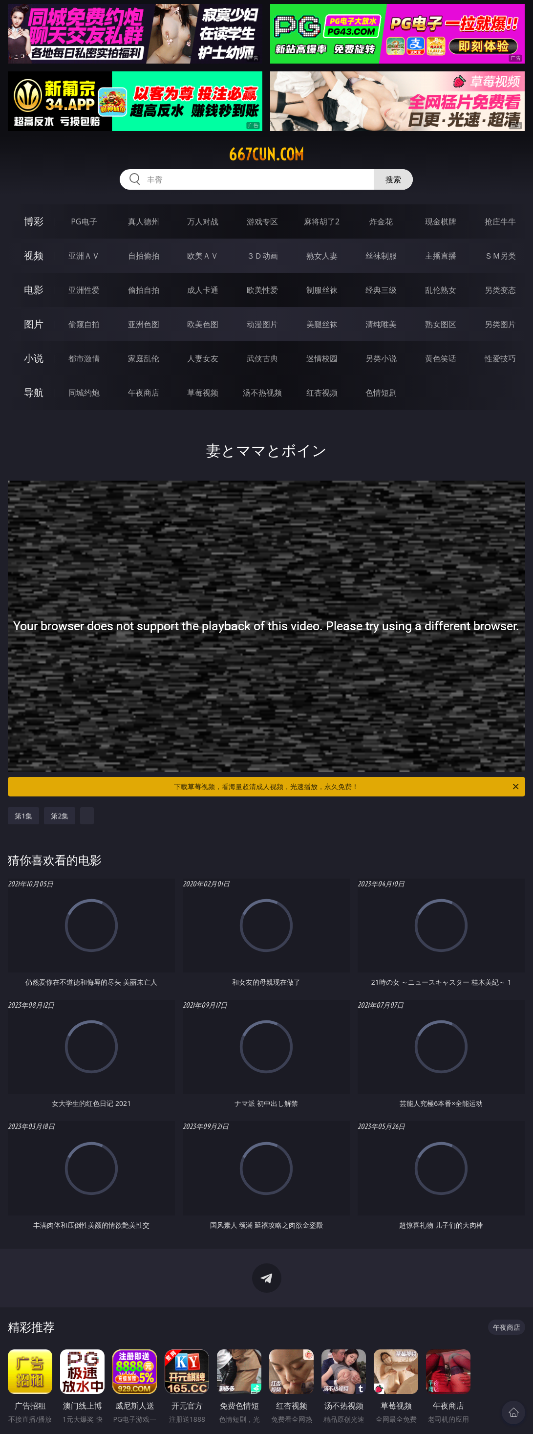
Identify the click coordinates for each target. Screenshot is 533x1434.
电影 (33, 289)
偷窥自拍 (84, 324)
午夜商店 (143, 392)
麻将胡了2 (322, 221)
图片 (33, 324)
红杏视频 (322, 392)
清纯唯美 (381, 324)
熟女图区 (440, 324)
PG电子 (84, 221)
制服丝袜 (322, 290)
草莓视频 (202, 392)
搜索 (393, 179)
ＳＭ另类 (500, 255)
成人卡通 (202, 290)
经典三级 (381, 290)
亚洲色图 (143, 324)
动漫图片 (262, 324)
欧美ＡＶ (202, 255)
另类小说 (381, 358)
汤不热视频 (262, 392)
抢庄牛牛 (500, 221)
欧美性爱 (262, 290)
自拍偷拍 (143, 255)
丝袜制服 (381, 255)
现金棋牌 (440, 221)
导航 (33, 392)
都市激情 (84, 358)
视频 (33, 255)
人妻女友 (202, 358)
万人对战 (202, 221)
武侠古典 (262, 358)
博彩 (33, 221)
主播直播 (440, 255)
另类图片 (500, 324)
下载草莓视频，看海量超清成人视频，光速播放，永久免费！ (347, 787)
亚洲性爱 (84, 290)
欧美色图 (202, 324)
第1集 (23, 815)
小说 (33, 358)
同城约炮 (84, 392)
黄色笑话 (440, 358)
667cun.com (266, 154)
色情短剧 (381, 392)
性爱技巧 (500, 358)
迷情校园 (322, 358)
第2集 (59, 815)
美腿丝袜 (322, 324)
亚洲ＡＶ (84, 255)
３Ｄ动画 (262, 255)
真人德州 (143, 221)
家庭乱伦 (143, 358)
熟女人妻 (322, 255)
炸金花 (381, 221)
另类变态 (500, 290)
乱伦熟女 (440, 290)
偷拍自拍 (143, 290)
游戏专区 (262, 221)
